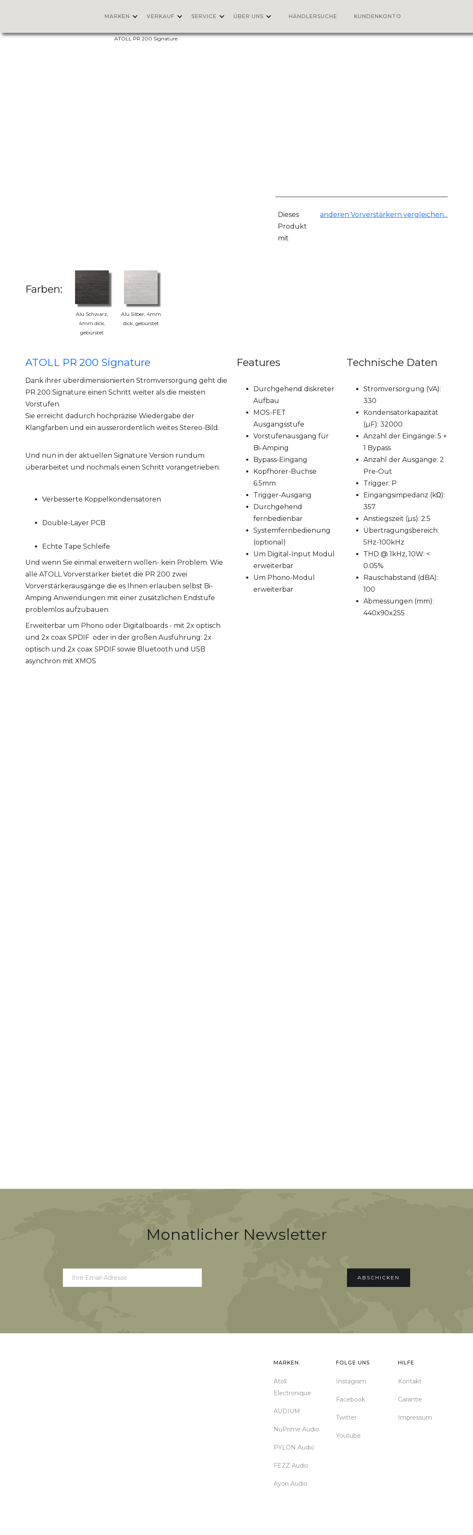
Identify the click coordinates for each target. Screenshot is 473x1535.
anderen (335, 215)
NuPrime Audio (296, 1429)
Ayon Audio (290, 1483)
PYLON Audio (294, 1447)
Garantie (410, 1399)
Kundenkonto (377, 16)
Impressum (415, 1417)
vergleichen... (425, 215)
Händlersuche (313, 16)
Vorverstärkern (376, 215)
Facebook (350, 1399)
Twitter (346, 1417)
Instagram (351, 1381)
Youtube (348, 1435)
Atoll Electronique (292, 1387)
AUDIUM (287, 1411)
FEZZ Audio (291, 1465)
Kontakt (410, 1381)
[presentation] (274, 1276)
